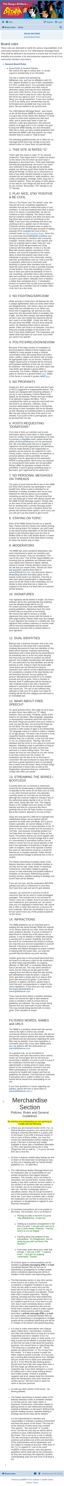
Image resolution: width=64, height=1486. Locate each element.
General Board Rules (32, 37)
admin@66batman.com (28, 441)
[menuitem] (9, 22)
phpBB (23, 1480)
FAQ (17, 1447)
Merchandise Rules (35, 233)
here (44, 374)
